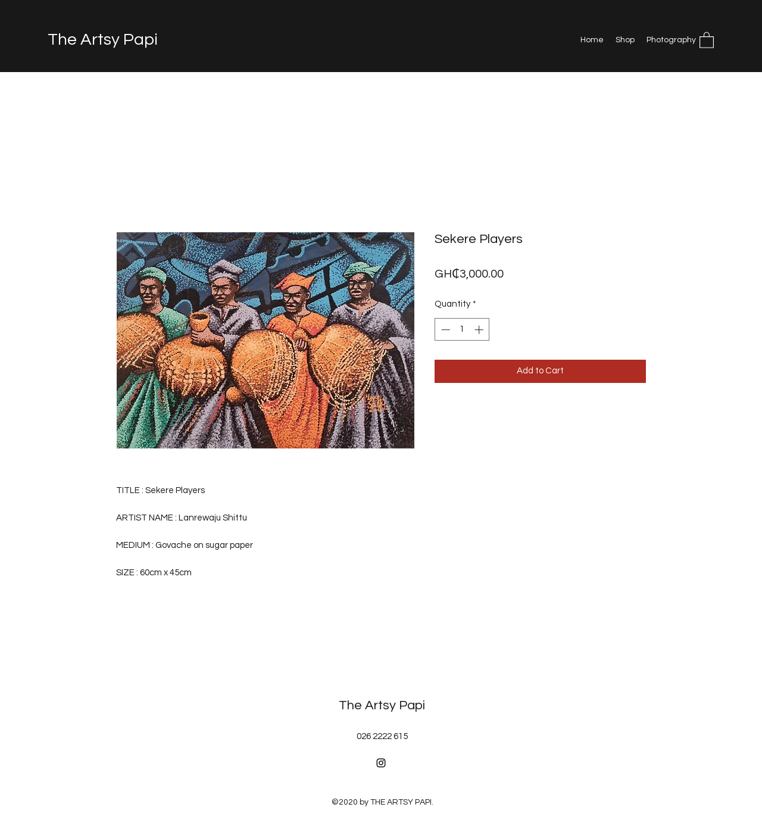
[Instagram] (381, 763)
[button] (706, 39)
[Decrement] (444, 330)
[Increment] (480, 330)
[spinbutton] (462, 330)
